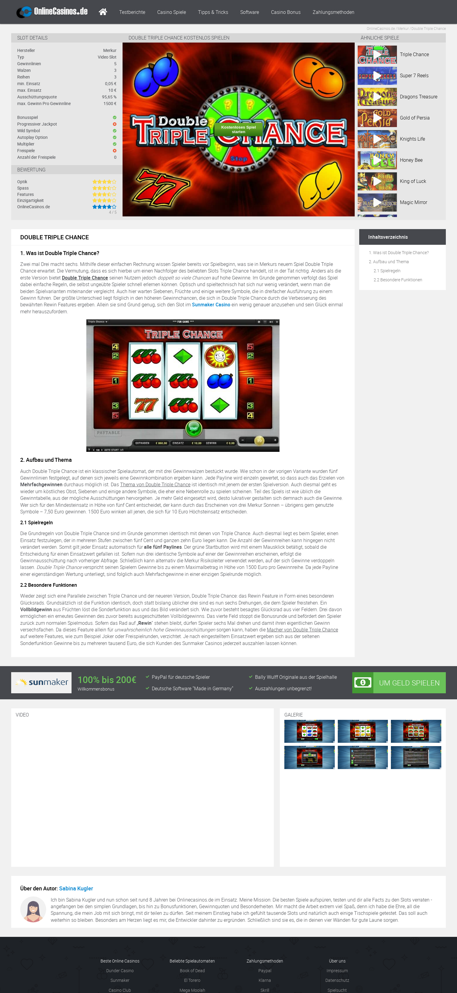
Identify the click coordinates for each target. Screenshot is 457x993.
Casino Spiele (171, 12)
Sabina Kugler (76, 888)
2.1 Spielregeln (387, 270)
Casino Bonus (286, 12)
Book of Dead (192, 970)
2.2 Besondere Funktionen (398, 280)
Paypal (264, 970)
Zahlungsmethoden (333, 12)
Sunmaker (119, 980)
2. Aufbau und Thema (389, 261)
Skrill (264, 990)
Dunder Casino (120, 970)
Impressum (337, 970)
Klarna (265, 980)
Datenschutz (337, 980)
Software (249, 12)
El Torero (192, 980)
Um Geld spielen (396, 682)
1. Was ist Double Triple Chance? (399, 252)
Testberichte (132, 12)
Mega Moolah (192, 990)
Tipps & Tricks (213, 12)
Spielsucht (337, 990)
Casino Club (120, 990)
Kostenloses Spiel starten (238, 129)
